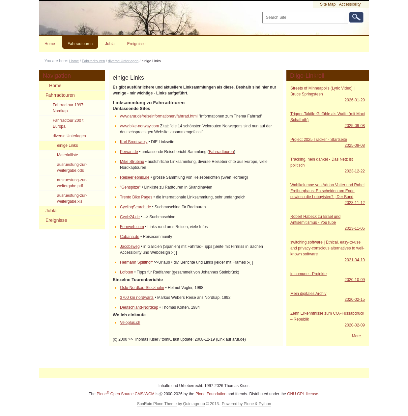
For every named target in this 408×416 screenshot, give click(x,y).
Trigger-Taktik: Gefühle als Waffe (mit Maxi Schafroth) (327, 120)
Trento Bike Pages (136, 197)
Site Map (327, 4)
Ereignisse (136, 43)
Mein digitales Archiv (327, 296)
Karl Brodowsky (133, 142)
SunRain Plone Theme (157, 404)
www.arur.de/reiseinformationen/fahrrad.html (158, 116)
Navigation (57, 75)
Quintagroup (194, 404)
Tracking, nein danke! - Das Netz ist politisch (327, 165)
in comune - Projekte (327, 277)
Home (49, 43)
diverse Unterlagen (123, 61)
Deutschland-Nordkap (139, 307)
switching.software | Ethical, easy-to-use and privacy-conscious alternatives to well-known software (327, 251)
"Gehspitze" (130, 187)
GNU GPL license (302, 394)
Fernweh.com (132, 226)
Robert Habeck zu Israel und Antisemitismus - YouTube (327, 222)
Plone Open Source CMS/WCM (125, 394)
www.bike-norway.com (139, 126)
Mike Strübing (132, 161)
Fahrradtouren (80, 43)
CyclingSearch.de (135, 207)
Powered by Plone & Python (246, 404)
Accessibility (350, 4)
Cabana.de (129, 236)
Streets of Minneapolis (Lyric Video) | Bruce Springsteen (327, 94)
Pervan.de (129, 151)
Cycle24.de (130, 217)
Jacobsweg (130, 246)
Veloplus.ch (130, 322)
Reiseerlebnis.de (134, 177)
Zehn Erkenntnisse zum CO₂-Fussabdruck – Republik (327, 319)
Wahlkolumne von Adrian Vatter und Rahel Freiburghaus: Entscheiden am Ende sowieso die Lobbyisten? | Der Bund (327, 194)
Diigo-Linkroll (307, 75)
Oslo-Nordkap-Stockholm (142, 287)
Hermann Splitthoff (136, 262)
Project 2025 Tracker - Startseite (327, 142)
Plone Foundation (210, 394)
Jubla (110, 43)
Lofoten (126, 272)
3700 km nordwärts (137, 297)
